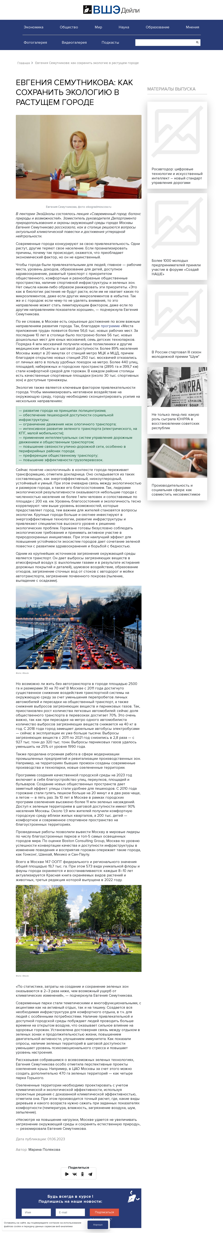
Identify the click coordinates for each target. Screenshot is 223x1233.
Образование (157, 27)
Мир (98, 27)
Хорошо (98, 1224)
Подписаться (104, 1212)
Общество (69, 27)
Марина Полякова (44, 1149)
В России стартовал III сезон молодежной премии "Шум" (176, 354)
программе (110, 326)
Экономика (33, 27)
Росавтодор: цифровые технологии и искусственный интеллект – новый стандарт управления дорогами (177, 176)
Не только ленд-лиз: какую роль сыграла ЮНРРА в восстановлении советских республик (175, 421)
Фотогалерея (35, 42)
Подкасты (110, 42)
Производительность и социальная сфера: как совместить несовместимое (176, 490)
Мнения (192, 27)
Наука (124, 27)
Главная (23, 63)
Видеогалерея (74, 42)
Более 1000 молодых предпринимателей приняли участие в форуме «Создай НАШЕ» (176, 267)
